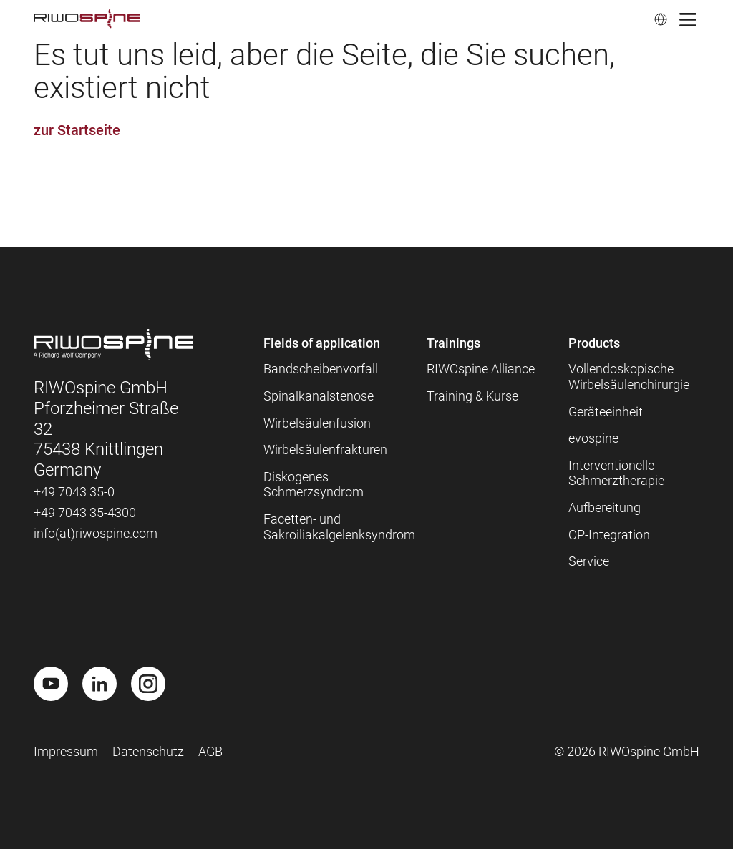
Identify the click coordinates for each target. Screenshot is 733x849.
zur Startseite (77, 130)
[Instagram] (148, 684)
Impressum (66, 751)
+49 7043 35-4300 (85, 512)
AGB (210, 751)
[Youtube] (51, 684)
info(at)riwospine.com (95, 533)
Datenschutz (148, 751)
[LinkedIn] (99, 684)
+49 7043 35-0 (74, 491)
